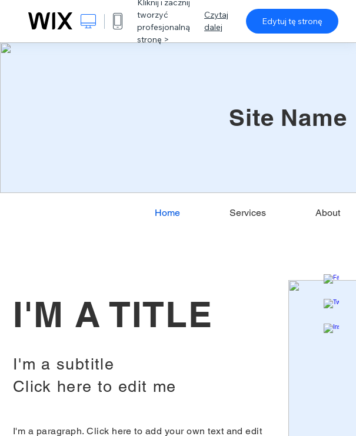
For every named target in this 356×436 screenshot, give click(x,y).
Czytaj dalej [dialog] (216, 20)
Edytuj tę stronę (292, 21)
